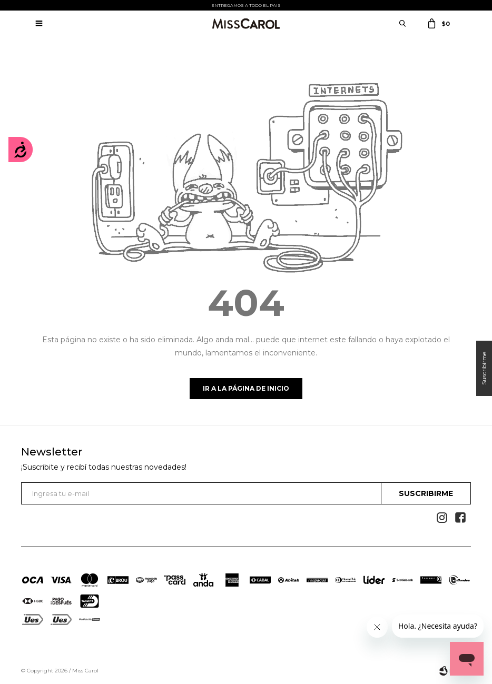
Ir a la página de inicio (246, 388)
